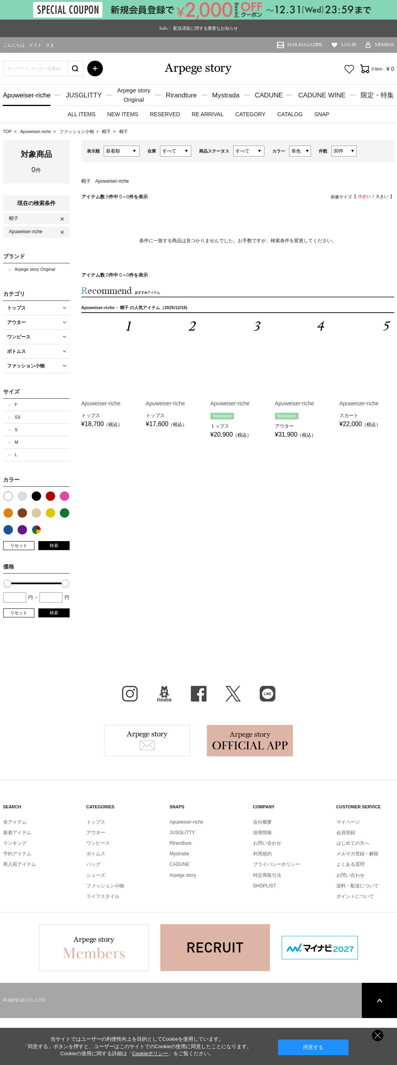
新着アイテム (17, 832)
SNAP (321, 114)
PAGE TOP (379, 1000)
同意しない (377, 1035)
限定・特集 (377, 95)
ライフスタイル (102, 896)
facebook (199, 694)
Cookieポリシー (150, 1053)
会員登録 (345, 832)
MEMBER (384, 45)
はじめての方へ (352, 843)
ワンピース (98, 843)
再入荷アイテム (19, 864)
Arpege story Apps (250, 740)
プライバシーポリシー (276, 864)
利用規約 (262, 853)
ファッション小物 (77, 131)
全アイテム (15, 822)
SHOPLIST (264, 886)
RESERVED (165, 114)
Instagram (130, 694)
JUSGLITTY (84, 95)
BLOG (164, 694)
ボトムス (95, 853)
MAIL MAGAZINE (305, 45)
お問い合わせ (267, 843)
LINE (267, 694)
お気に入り (349, 69)
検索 (54, 545)
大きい (381, 196)
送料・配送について (357, 886)
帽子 (107, 131)
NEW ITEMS (122, 114)
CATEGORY (250, 114)
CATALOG (290, 114)
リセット (18, 545)
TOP (7, 131)
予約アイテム (17, 853)
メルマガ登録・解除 (357, 853)
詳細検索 (95, 68)
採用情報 (262, 832)
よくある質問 (350, 864)
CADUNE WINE (321, 95)
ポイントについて (355, 896)
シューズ (95, 875)
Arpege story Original (35, 269)
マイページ (348, 822)
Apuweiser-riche (27, 95)
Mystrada (225, 95)
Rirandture (181, 95)
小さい (364, 196)
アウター (95, 832)
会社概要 (262, 822)
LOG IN (348, 45)
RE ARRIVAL (207, 114)
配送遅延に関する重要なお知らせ (205, 28)
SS (18, 417)
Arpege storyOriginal (133, 95)
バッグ (93, 864)
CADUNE (269, 95)
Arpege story (147, 740)
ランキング (15, 843)
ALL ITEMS (81, 114)
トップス (95, 822)
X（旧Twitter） (233, 694)
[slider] (7, 583)
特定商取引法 (267, 875)
